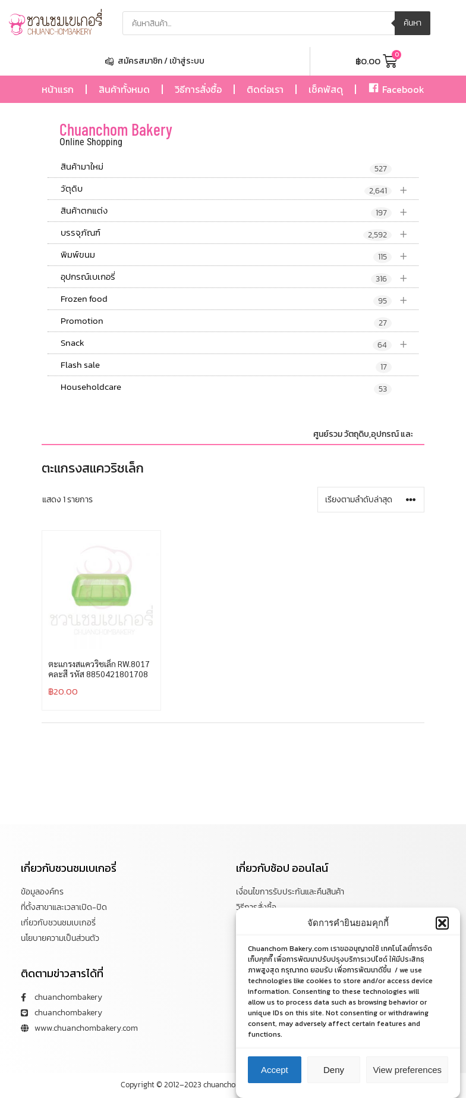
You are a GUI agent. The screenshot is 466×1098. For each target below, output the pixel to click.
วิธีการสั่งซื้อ (198, 89)
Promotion (226, 321)
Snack (239, 343)
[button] (442, 923)
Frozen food (239, 299)
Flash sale (226, 365)
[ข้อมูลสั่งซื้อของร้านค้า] (370, 499)
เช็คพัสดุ (325, 89)
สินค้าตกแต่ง (239, 211)
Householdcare (226, 387)
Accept (274, 1070)
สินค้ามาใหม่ (226, 167)
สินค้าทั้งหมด (124, 89)
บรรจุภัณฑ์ (239, 233)
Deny (333, 1070)
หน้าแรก (58, 89)
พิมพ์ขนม (239, 255)
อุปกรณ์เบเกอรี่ (239, 277)
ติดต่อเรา (265, 89)
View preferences (407, 1070)
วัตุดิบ (239, 189)
